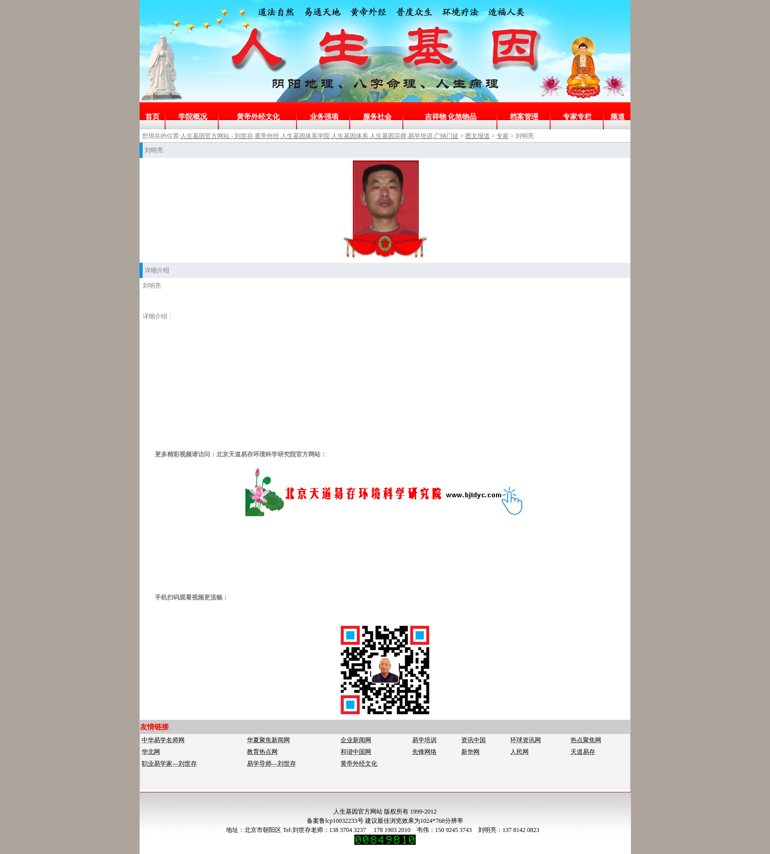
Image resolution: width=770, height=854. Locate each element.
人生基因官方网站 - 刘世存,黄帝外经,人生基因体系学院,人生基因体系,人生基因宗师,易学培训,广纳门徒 (319, 136)
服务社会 (377, 117)
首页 (152, 117)
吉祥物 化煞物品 (451, 117)
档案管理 (524, 117)
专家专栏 (577, 117)
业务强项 (324, 117)
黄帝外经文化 (258, 117)
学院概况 (192, 117)
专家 (502, 136)
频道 (617, 117)
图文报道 (477, 136)
